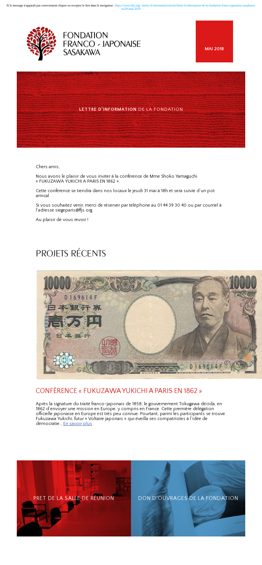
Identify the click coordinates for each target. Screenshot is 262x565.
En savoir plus (77, 423)
